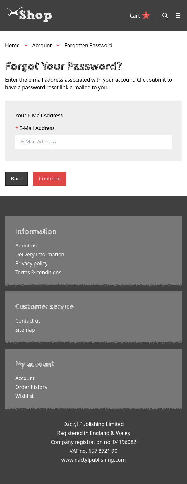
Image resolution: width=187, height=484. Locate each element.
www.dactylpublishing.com (93, 459)
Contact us (28, 320)
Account (42, 45)
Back (16, 178)
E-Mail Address (37, 128)
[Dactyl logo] (29, 14)
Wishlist (24, 396)
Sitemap (25, 329)
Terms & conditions (38, 272)
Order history (31, 387)
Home (12, 45)
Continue (50, 178)
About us (26, 245)
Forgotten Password (88, 45)
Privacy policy (31, 263)
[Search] (165, 15)
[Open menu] (178, 15)
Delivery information (39, 254)
